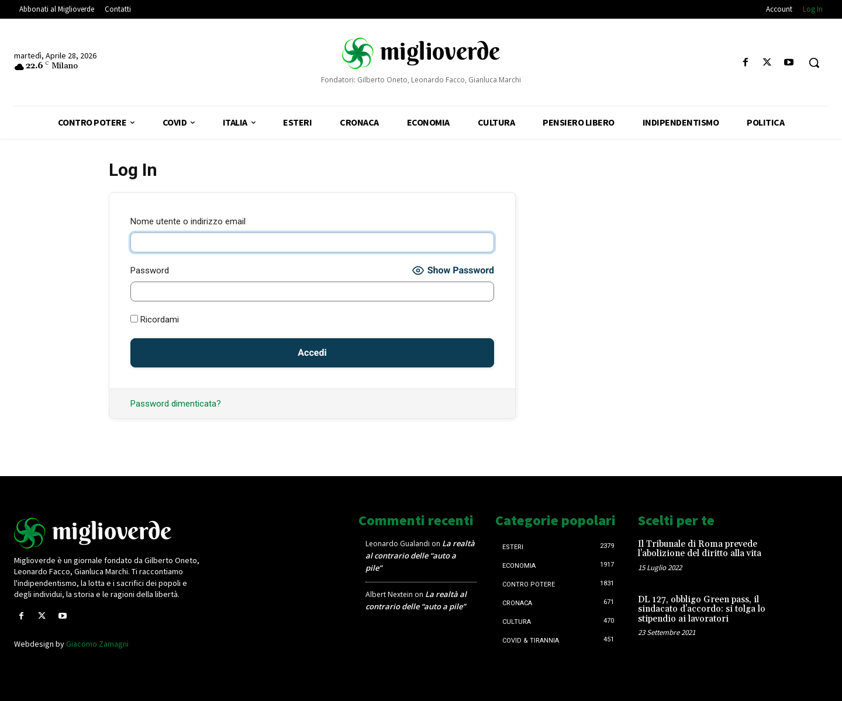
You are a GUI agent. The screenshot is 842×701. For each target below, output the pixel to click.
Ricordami (154, 319)
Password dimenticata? (175, 403)
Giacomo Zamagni (97, 643)
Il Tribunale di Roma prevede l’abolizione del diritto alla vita (699, 549)
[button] (814, 62)
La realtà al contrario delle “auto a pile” (420, 555)
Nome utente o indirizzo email (188, 221)
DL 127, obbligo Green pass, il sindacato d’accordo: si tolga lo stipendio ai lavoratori (701, 609)
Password (149, 270)
